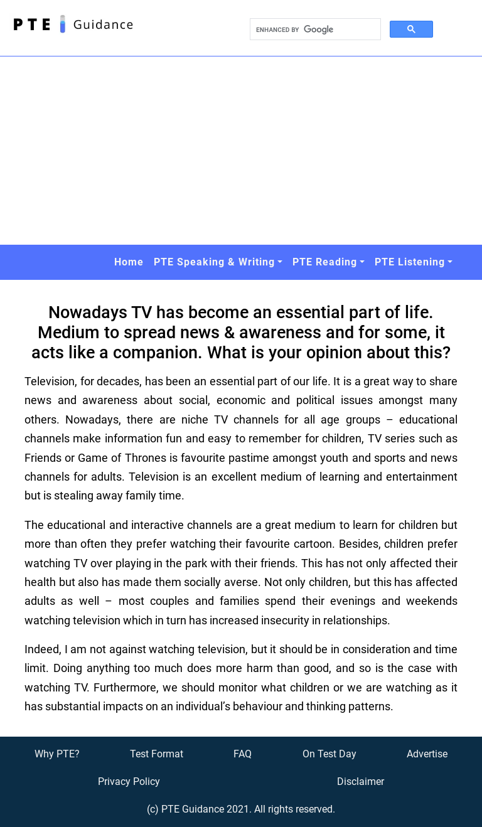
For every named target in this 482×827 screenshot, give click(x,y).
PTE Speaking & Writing (214, 262)
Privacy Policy (129, 781)
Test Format (156, 754)
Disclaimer (360, 781)
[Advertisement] (241, 150)
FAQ (242, 754)
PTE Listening (410, 262)
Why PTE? (57, 754)
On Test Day (329, 754)
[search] (314, 29)
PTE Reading (324, 262)
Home (129, 262)
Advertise (427, 754)
